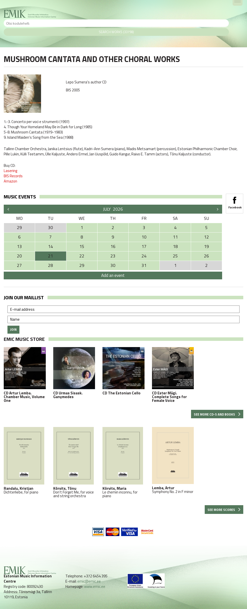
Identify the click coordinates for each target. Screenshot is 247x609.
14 (50, 246)
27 (19, 265)
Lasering (10, 171)
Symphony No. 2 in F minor (173, 460)
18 (175, 246)
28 (50, 265)
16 (112, 246)
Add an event (113, 275)
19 (206, 246)
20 (19, 256)
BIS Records (13, 176)
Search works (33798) (116, 31)
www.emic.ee (94, 586)
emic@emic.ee (89, 581)
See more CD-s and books (217, 414)
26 (206, 256)
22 (81, 256)
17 (144, 246)
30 (112, 265)
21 (50, 256)
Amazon (10, 181)
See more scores (224, 509)
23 (112, 256)
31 (144, 265)
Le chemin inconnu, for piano (123, 462)
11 (175, 237)
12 (206, 237)
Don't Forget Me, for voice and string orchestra (74, 462)
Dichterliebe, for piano (25, 460)
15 (81, 246)
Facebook (234, 201)
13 (19, 246)
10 (144, 237)
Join (13, 329)
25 (175, 256)
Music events (20, 196)
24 (144, 256)
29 (81, 265)
